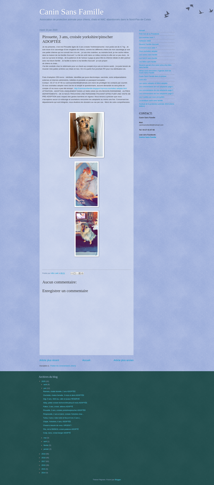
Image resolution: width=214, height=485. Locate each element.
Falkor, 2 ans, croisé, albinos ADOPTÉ (58, 407)
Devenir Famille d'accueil (149, 44)
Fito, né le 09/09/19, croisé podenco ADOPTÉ (61, 429)
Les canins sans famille (148, 55)
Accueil (86, 360)
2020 (43, 381)
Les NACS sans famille (148, 58)
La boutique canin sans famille (151, 101)
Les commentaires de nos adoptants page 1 (156, 87)
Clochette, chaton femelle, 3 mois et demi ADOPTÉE (63, 395)
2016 (43, 465)
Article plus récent (49, 360)
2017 (43, 461)
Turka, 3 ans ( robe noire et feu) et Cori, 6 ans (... (62, 418)
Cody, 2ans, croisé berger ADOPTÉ (57, 433)
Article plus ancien (124, 360)
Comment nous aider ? (148, 48)
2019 (43, 454)
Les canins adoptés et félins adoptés (153, 83)
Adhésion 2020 (145, 41)
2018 (43, 458)
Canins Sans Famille (147, 137)
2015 (43, 469)
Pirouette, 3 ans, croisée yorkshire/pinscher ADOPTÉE (64, 410)
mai (45, 438)
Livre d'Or (143, 80)
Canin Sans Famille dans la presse (152, 76)
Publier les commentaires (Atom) (63, 366)
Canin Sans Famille (71, 11)
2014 (43, 473)
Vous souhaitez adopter (148, 51)
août (45, 384)
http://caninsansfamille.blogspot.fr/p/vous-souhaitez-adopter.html (100, 88)
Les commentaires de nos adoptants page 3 (156, 94)
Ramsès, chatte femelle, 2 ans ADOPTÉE (59, 391)
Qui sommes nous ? (147, 37)
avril (45, 441)
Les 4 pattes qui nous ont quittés (151, 97)
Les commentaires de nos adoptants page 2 (156, 90)
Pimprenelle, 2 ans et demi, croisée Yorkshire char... (63, 414)
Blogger (118, 480)
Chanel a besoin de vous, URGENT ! (57, 425)
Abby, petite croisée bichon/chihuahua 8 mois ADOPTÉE (65, 403)
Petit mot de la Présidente (149, 34)
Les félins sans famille (147, 62)
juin (45, 388)
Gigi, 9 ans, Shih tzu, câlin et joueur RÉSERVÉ (61, 399)
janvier (46, 449)
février (46, 445)
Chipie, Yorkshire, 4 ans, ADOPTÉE (57, 422)
